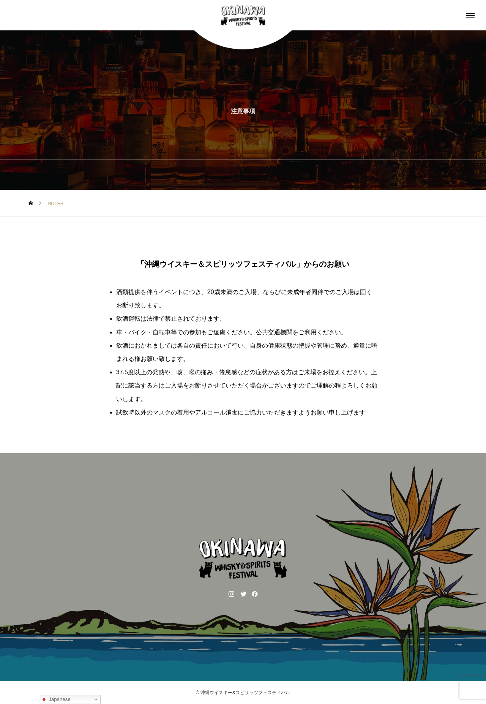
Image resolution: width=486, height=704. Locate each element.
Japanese (56, 699)
